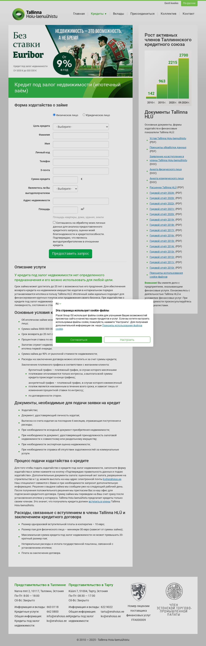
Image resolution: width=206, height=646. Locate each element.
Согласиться (78, 339)
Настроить (127, 339)
